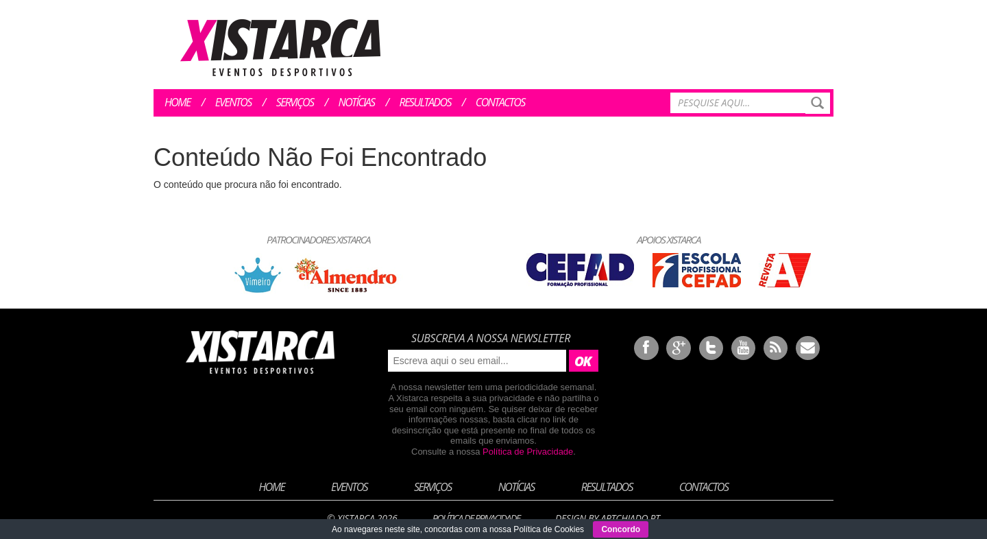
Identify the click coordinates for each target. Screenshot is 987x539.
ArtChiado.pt (629, 518)
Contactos (500, 102)
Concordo (620, 529)
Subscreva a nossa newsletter (490, 338)
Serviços (295, 102)
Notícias (357, 102)
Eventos (233, 102)
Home (177, 102)
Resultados (425, 102)
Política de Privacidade (528, 451)
